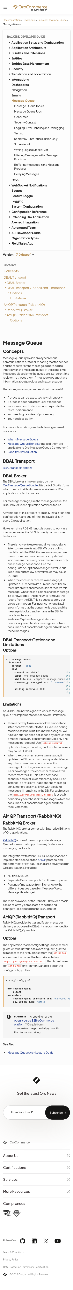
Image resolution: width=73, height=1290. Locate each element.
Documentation (12, 20)
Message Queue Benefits (24, 443)
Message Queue (21, 100)
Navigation (19, 90)
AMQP (42, 860)
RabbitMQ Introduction (22, 452)
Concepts (11, 271)
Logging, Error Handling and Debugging (38, 128)
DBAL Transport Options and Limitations (36, 288)
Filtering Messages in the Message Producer (36, 157)
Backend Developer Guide (52, 20)
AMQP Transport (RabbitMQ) (24, 304)
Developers (29, 20)
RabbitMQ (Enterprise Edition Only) (35, 139)
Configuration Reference (27, 211)
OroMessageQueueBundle (20, 485)
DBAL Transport (15, 277)
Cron (14, 180)
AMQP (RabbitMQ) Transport (27, 315)
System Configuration (27, 206)
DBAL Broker (16, 283)
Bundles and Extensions (26, 53)
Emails (16, 95)
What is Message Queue (23, 439)
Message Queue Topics (29, 106)
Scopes (16, 190)
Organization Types (25, 238)
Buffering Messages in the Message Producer (37, 166)
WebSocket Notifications (27, 185)
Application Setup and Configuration (36, 42)
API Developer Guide (24, 233)
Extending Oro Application (28, 217)
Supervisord (22, 144)
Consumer (20, 117)
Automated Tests (22, 227)
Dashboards (20, 84)
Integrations (18, 79)
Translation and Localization (29, 74)
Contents (10, 265)
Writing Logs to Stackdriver (31, 149)
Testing (18, 133)
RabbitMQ (9, 840)
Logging (17, 201)
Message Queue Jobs (28, 111)
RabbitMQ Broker (19, 310)
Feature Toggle (22, 196)
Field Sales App (20, 243)
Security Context (25, 122)
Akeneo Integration (25, 222)
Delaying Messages (26, 174)
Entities (15, 58)
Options (16, 293)
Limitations (18, 298)
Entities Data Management (28, 63)
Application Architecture (27, 48)
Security (15, 69)
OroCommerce (20, 1142)
